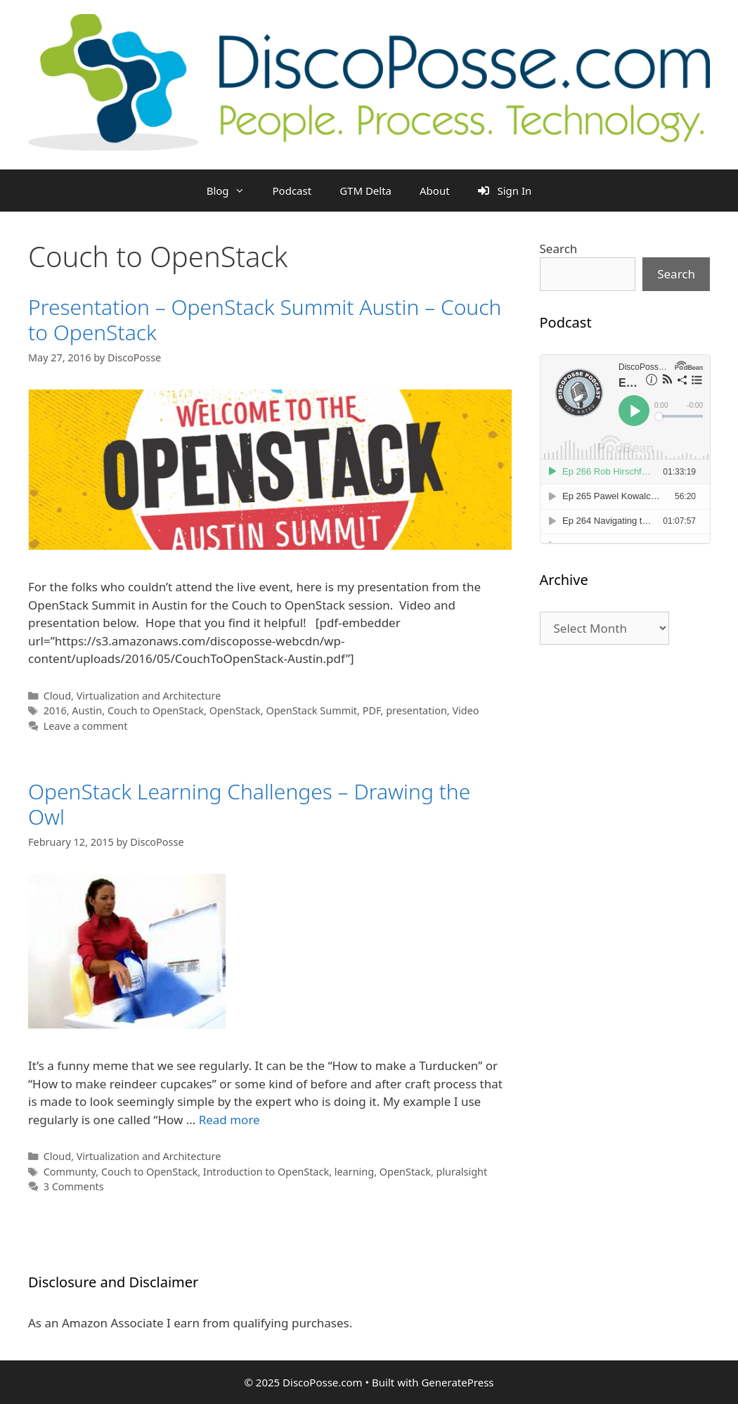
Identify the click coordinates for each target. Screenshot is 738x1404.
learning (354, 1171)
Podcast (292, 190)
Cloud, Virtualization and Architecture (132, 695)
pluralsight (462, 1171)
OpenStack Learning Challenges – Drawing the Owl (249, 804)
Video (465, 710)
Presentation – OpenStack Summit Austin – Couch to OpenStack (264, 319)
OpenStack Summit (311, 710)
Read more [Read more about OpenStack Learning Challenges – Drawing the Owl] (229, 1120)
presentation (416, 710)
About (435, 190)
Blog (233, 190)
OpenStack (235, 710)
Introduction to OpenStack (266, 1171)
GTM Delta (365, 190)
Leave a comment (86, 726)
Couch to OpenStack (156, 710)
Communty (70, 1171)
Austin (87, 710)
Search (559, 248)
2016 (55, 710)
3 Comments (74, 1186)
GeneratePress (457, 1382)
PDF (372, 710)
